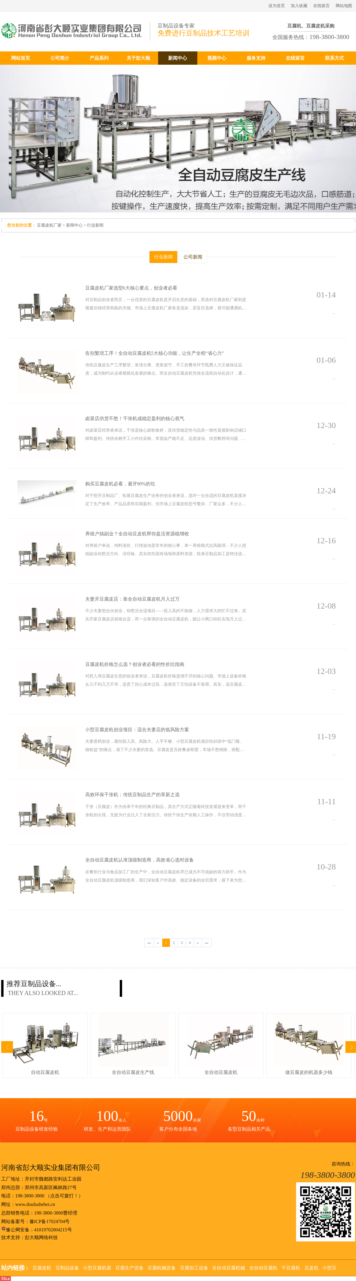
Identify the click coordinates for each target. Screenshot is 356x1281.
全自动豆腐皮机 (220, 1072)
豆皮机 (311, 1267)
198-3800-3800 (30, 1195)
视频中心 (216, 58)
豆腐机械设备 (161, 1267)
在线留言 (321, 6)
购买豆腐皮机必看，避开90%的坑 (120, 483)
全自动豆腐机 (263, 1267)
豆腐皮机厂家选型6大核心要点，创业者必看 (131, 287)
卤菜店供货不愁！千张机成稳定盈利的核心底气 (134, 418)
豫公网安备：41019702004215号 (36, 1229)
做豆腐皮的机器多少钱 (308, 1072)
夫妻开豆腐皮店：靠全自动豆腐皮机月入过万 (132, 599)
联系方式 (334, 58)
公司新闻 (192, 256)
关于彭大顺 (138, 58)
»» (207, 943)
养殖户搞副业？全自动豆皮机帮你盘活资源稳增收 (137, 533)
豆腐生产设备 (129, 1267)
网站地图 (344, 6)
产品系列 (99, 58)
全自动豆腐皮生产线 (133, 1072)
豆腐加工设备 (194, 1267)
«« (149, 943)
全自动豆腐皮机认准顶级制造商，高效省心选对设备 (140, 859)
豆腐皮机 (41, 1267)
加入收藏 (299, 6)
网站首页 (20, 58)
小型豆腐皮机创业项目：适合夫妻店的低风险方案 (137, 729)
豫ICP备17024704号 (49, 1221)
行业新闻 (95, 225)
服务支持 (256, 58)
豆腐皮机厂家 (49, 225)
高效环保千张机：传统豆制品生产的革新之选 (132, 794)
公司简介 (59, 58)
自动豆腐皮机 (45, 1072)
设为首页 (276, 6)
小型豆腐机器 (97, 1267)
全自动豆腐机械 (228, 1267)
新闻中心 (177, 58)
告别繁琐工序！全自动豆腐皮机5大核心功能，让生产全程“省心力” (154, 353)
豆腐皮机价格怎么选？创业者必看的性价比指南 (134, 664)
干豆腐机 (290, 1267)
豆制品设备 (67, 1267)
